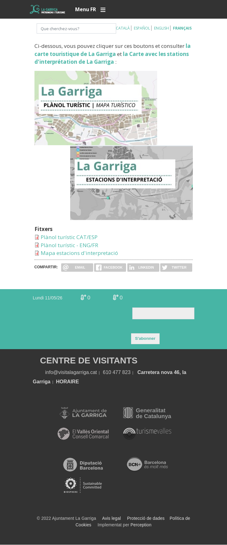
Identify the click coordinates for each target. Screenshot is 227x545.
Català (123, 28)
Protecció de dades (146, 518)
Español (142, 28)
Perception (141, 525)
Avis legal (111, 518)
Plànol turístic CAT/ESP (69, 237)
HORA (63, 381)
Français (182, 28)
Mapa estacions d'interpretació (79, 252)
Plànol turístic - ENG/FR (69, 245)
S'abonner (145, 338)
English (161, 28)
